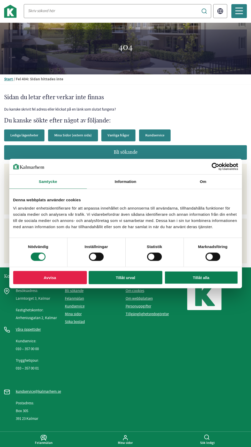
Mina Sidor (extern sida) (76, 135)
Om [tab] (203, 181)
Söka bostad (75, 321)
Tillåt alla (201, 277)
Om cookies (135, 290)
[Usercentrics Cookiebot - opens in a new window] (215, 167)
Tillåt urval (125, 277)
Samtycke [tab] (48, 181)
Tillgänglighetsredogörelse (147, 314)
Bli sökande (126, 152)
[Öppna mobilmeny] (239, 11)
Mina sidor (73, 314)
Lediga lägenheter (25, 135)
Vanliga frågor (123, 135)
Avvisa (50, 277)
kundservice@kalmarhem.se (38, 391)
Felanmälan (74, 298)
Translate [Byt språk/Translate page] (220, 11)
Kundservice (161, 135)
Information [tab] (125, 181)
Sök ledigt (207, 440)
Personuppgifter (138, 306)
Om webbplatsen (139, 298)
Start (8, 79)
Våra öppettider (28, 329)
